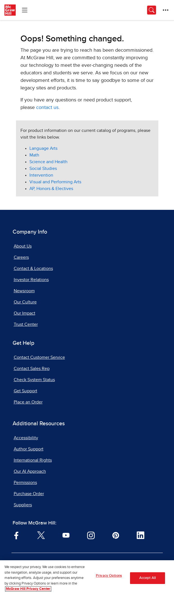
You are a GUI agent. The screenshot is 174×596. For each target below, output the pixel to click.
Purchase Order (29, 493)
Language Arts (43, 148)
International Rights (33, 460)
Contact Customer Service (39, 357)
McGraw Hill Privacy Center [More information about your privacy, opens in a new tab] (28, 590)
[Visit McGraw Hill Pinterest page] (115, 535)
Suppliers (23, 505)
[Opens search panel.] (151, 10)
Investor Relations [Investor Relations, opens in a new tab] (31, 279)
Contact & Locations (33, 268)
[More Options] (166, 10)
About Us (23, 246)
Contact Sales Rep (32, 368)
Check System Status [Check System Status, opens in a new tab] (34, 379)
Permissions (25, 482)
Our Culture (25, 302)
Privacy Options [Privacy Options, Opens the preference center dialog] (109, 577)
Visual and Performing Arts (55, 182)
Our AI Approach (30, 471)
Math (34, 155)
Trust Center (26, 324)
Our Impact (24, 313)
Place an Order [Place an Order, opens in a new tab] (28, 402)
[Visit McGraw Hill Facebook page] (16, 535)
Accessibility (26, 438)
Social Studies (43, 168)
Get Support (25, 391)
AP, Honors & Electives (51, 188)
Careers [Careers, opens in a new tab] (21, 257)
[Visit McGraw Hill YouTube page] (66, 535)
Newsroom (24, 291)
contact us (47, 107)
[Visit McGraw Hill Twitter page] (41, 535)
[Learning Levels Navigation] (24, 10)
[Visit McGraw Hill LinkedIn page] (140, 535)
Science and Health (48, 162)
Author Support (28, 449)
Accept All (147, 579)
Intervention (41, 175)
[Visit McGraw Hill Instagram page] (91, 535)
